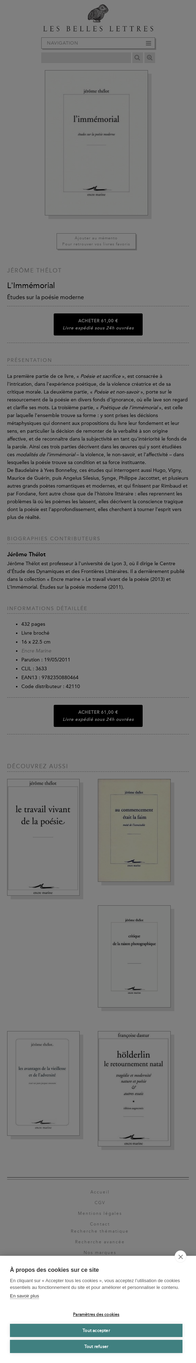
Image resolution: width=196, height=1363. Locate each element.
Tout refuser (96, 1346)
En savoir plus (24, 1296)
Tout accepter (96, 1330)
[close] (180, 1256)
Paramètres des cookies (96, 1314)
